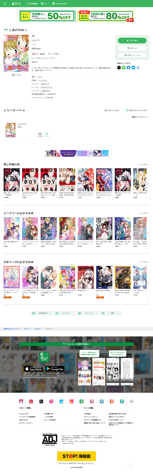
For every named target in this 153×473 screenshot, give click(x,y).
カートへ (134, 48)
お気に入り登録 (113, 110)
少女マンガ (45, 84)
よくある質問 (48, 417)
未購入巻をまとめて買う (138, 110)
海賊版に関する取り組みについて (94, 423)
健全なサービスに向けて (117, 417)
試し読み (18, 75)
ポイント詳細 (53, 54)
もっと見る (143, 164)
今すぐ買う (134, 41)
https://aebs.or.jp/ (68, 443)
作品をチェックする (133, 55)
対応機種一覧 (48, 414)
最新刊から (144, 117)
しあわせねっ (22, 124)
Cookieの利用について (116, 420)
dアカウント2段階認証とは (92, 420)
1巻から (134, 117)
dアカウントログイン (26, 423)
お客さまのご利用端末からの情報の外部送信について (121, 424)
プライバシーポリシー (91, 417)
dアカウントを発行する (68, 463)
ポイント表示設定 (50, 420)
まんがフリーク (46, 87)
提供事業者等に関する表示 (117, 414)
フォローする (38, 40)
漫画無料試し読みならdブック (12, 328)
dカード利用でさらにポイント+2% (43, 58)
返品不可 (34, 62)
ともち (34, 40)
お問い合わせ (23, 420)
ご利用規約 (87, 414)
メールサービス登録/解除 (27, 417)
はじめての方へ (24, 414)
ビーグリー (43, 80)
